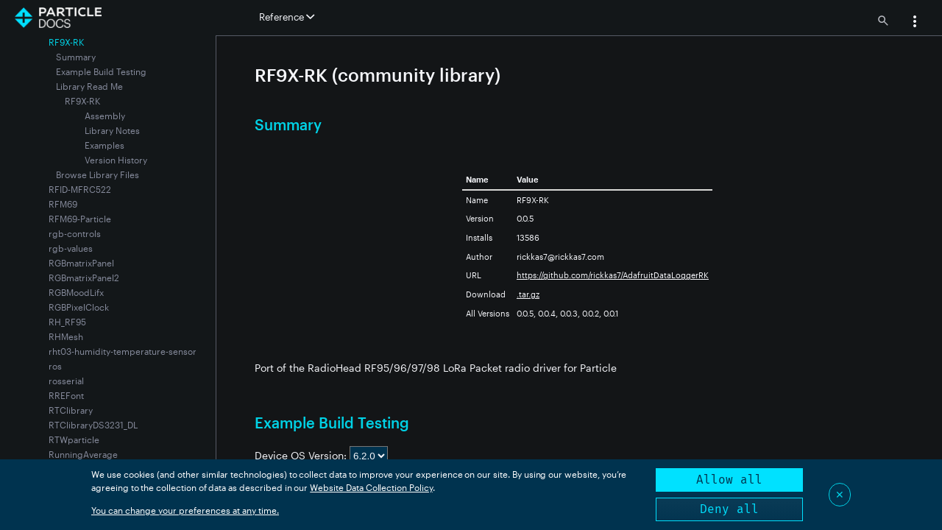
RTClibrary (71, 410)
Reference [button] (286, 17)
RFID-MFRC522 (80, 189)
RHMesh (66, 336)
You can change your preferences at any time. (185, 510)
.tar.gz (528, 294)
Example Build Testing (101, 71)
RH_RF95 (67, 322)
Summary (76, 57)
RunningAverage (83, 454)
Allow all (729, 480)
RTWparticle (74, 439)
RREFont (66, 395)
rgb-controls (75, 233)
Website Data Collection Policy (371, 487)
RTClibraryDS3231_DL (93, 425)
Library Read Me (89, 86)
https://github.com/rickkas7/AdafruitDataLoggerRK (613, 275)
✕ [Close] (839, 494)
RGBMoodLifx (76, 292)
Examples (104, 145)
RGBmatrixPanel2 (84, 277)
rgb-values (71, 248)
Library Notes (112, 130)
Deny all (729, 509)
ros (55, 366)
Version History (116, 160)
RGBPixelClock (79, 307)
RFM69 (63, 204)
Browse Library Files (97, 174)
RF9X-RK (82, 101)
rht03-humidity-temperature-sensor (122, 351)
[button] (915, 23)
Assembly (105, 115)
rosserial (66, 380)
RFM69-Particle (80, 218)
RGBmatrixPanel (81, 263)
